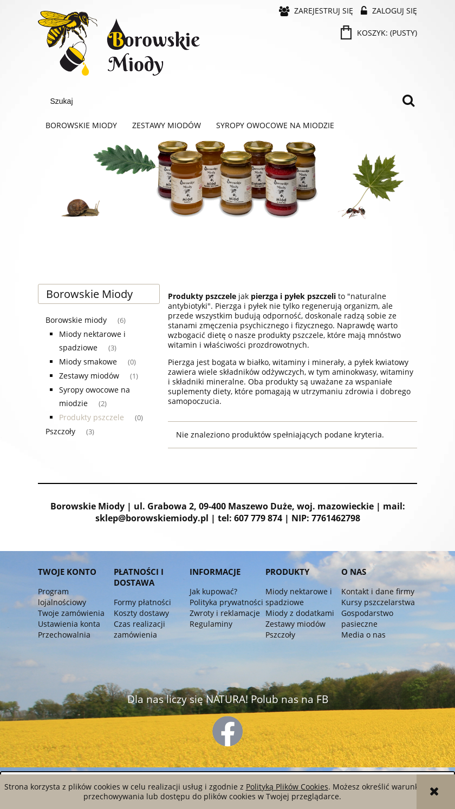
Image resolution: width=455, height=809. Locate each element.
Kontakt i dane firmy (377, 591)
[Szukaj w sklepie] (221, 101)
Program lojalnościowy (62, 596)
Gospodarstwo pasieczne (367, 618)
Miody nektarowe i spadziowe (298, 596)
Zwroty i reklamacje (225, 613)
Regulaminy (211, 624)
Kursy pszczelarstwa (378, 602)
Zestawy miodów (295, 624)
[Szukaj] (408, 101)
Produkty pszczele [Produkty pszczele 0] (91, 417)
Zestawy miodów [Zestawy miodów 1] (89, 375)
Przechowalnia (64, 634)
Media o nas (363, 634)
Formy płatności (142, 602)
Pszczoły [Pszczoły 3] (60, 431)
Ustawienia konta (69, 624)
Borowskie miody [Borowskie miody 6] (76, 320)
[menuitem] (81, 125)
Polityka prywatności (226, 602)
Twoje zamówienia (71, 613)
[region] (227, 205)
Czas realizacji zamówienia (139, 629)
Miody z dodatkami (299, 613)
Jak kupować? (213, 591)
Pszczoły (280, 634)
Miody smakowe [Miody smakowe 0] (88, 361)
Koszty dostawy (141, 613)
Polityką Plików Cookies (287, 786)
